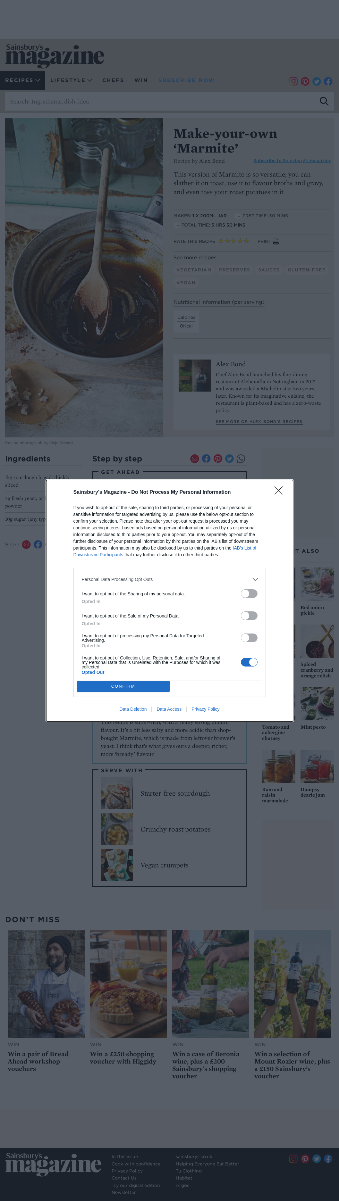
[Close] (281, 492)
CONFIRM (123, 686)
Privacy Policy (205, 709)
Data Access (169, 709)
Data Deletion (133, 709)
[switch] (249, 593)
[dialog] (169, 600)
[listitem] (170, 579)
